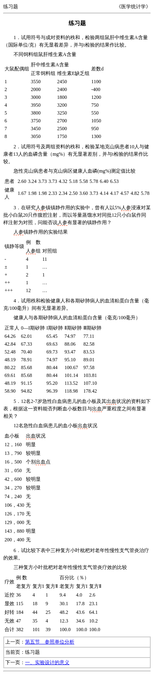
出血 (111, 401)
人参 (41, 208)
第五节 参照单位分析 (49, 642)
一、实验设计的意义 (47, 662)
